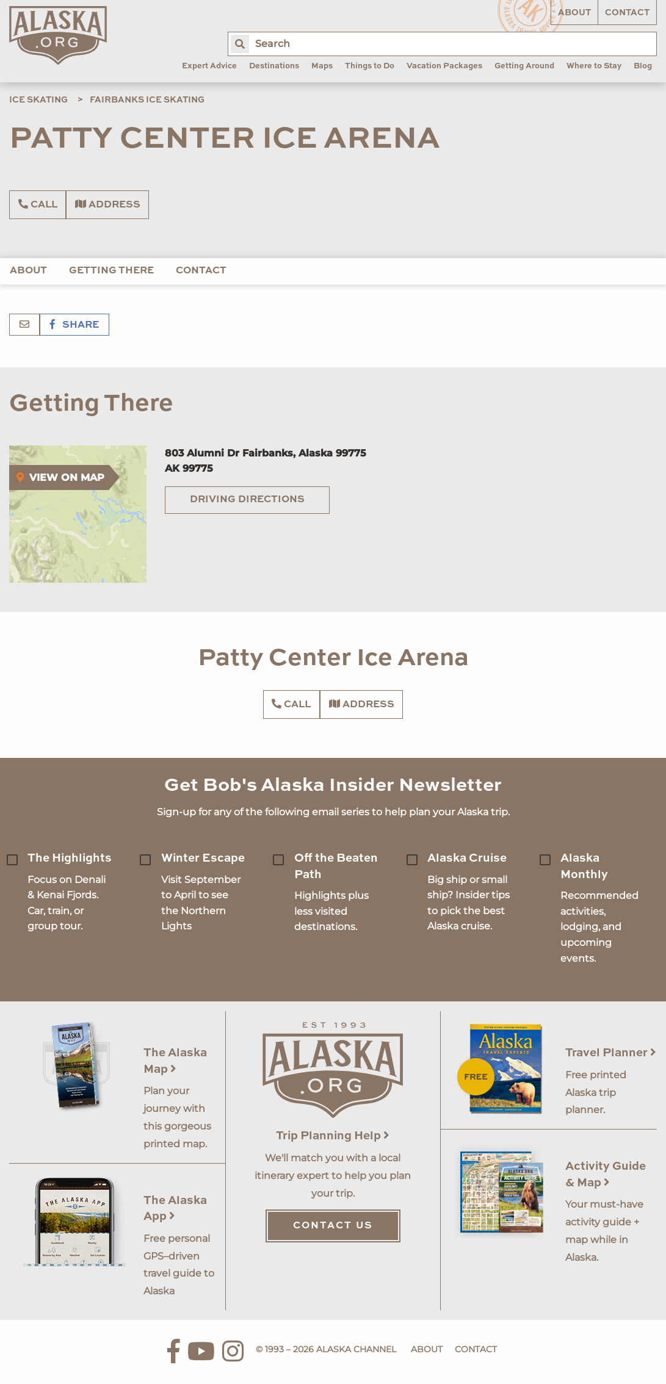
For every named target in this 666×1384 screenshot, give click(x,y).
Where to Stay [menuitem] (593, 66)
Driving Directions (247, 500)
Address (107, 204)
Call (37, 204)
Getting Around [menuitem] (524, 66)
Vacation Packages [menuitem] (444, 66)
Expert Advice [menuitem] (209, 66)
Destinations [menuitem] (274, 66)
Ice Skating (38, 100)
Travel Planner (610, 1053)
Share (74, 325)
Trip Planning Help (332, 1136)
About (574, 13)
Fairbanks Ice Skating (147, 100)
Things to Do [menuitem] (369, 66)
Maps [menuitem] (322, 66)
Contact (627, 13)
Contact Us (333, 1226)
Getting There (111, 271)
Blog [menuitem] (643, 66)
